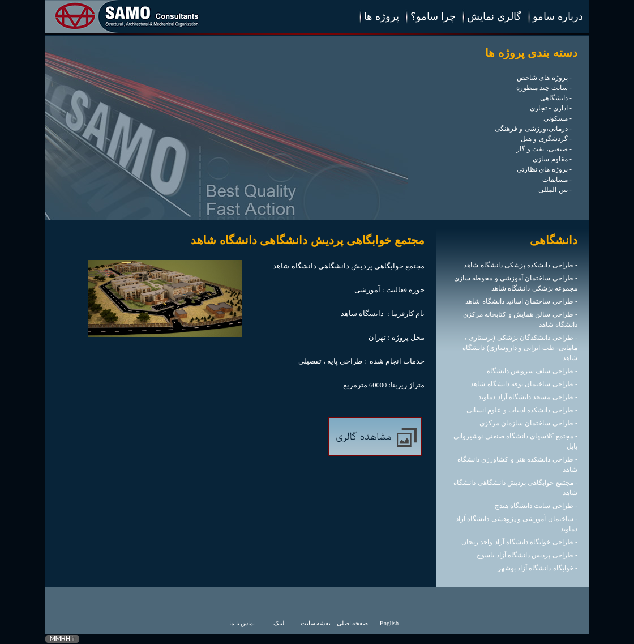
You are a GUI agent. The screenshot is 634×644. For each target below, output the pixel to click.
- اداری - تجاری (551, 108)
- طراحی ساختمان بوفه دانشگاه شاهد (523, 384)
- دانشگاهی (556, 98)
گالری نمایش (494, 16)
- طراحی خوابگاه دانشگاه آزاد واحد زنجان (519, 542)
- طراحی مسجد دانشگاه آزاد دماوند (527, 397)
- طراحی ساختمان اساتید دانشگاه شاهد (521, 301)
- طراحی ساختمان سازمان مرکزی (528, 423)
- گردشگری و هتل (546, 139)
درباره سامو (558, 16)
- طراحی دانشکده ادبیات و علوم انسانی (521, 410)
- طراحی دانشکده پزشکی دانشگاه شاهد (520, 265)
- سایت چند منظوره (544, 88)
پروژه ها (381, 16)
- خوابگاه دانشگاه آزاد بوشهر (537, 568)
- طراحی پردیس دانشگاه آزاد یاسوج (527, 555)
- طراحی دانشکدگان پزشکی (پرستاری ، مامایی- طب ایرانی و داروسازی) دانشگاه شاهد (519, 348)
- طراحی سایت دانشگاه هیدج (536, 506)
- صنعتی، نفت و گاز (544, 149)
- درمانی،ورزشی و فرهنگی (533, 129)
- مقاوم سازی (552, 159)
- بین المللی (555, 190)
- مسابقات (557, 180)
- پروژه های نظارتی (544, 169)
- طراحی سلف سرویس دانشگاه (532, 371)
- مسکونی (557, 118)
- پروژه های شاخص (544, 78)
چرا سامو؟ (433, 16)
